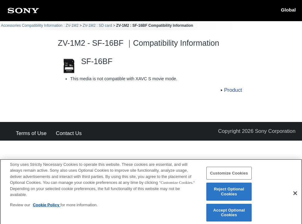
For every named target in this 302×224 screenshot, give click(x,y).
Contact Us (69, 133)
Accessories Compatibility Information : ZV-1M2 (40, 25)
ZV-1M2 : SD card (97, 25)
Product (233, 90)
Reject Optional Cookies (229, 193)
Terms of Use (31, 133)
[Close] (295, 195)
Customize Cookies (229, 175)
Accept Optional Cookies (229, 214)
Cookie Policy (47, 206)
